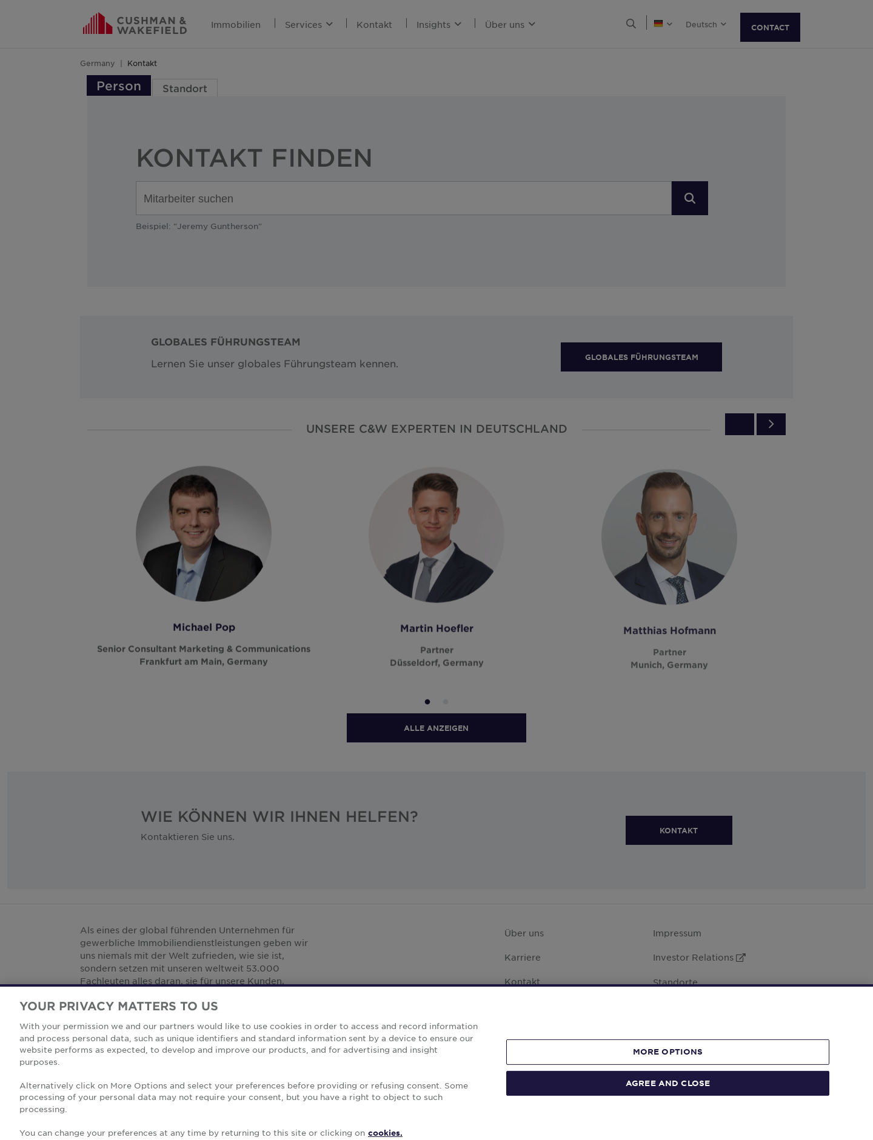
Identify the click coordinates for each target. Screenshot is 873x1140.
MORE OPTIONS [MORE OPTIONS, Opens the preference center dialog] (668, 1073)
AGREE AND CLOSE (668, 1104)
